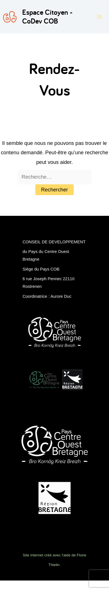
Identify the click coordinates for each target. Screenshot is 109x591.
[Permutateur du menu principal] (99, 16)
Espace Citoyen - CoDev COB (47, 16)
